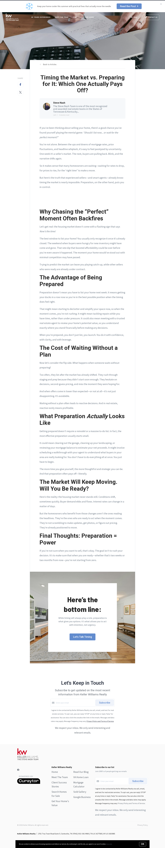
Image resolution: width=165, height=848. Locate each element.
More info (109, 844)
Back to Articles (49, 64)
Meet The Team (60, 777)
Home (55, 771)
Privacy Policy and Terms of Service (100, 721)
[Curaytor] (28, 783)
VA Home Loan (81, 777)
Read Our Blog (80, 771)
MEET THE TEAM (61, 17)
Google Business (82, 797)
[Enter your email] (75, 702)
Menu (134, 17)
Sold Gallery (79, 791)
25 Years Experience (40, 17)
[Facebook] (18, 770)
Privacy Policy (143, 825)
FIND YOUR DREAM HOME (83, 17)
